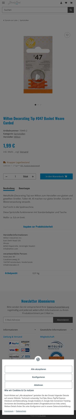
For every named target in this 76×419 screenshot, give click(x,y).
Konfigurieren (38, 377)
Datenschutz (21, 411)
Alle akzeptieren (38, 369)
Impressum (8, 411)
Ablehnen (38, 385)
